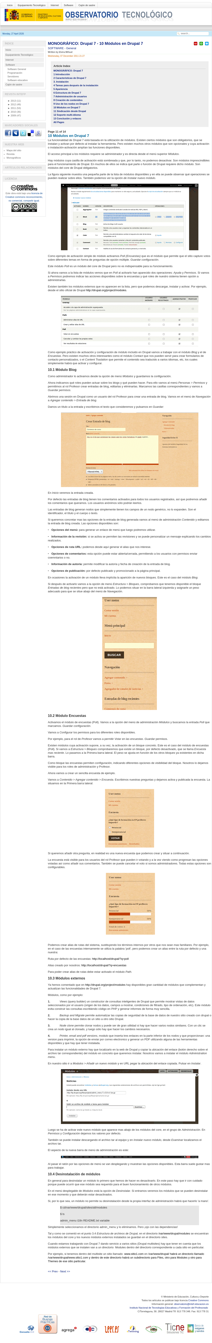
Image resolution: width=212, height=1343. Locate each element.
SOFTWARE (56, 48)
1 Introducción (62, 74)
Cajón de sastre (86, 5)
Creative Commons (198, 1300)
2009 (12, 115)
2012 (12, 104)
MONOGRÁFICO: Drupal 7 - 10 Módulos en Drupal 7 (95, 43)
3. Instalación (61, 81)
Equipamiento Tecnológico (31, 5)
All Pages (59, 122)
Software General (17, 69)
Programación (15, 72)
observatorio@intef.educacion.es (191, 1304)
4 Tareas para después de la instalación (76, 85)
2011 (12, 108)
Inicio (10, 5)
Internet (55, 5)
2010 (12, 111)
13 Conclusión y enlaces (67, 118)
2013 (12, 100)
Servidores (13, 76)
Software (68, 5)
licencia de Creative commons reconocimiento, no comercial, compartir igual (24, 197)
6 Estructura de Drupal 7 (67, 92)
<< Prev (53, 1271)
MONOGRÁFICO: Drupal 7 (68, 70)
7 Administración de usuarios (70, 96)
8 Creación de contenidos (68, 100)
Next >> (65, 1271)
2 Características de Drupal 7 (70, 78)
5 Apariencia (61, 89)
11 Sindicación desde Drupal (70, 111)
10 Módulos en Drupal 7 (67, 107)
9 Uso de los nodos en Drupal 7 (71, 103)
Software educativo (18, 80)
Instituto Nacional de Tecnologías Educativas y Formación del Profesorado (169, 1307)
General (71, 48)
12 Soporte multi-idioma (67, 115)
